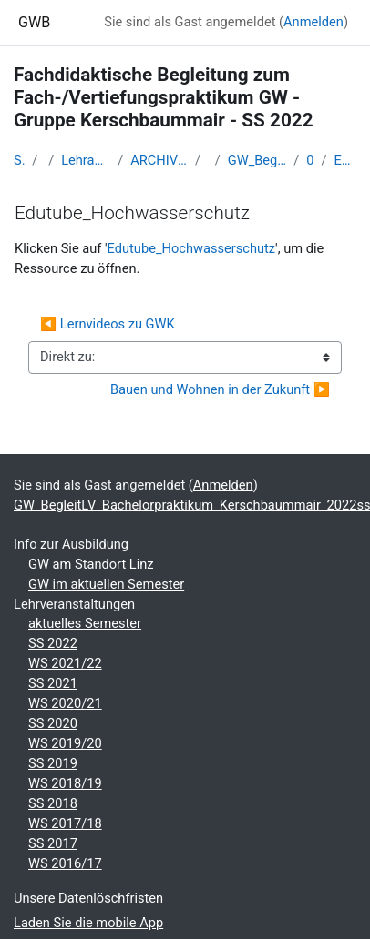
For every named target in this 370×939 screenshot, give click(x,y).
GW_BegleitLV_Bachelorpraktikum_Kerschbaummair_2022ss (257, 160)
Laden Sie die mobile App (88, 922)
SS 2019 (52, 763)
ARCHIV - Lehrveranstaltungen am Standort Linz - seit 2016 (159, 160)
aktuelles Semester (84, 623)
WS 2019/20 (65, 743)
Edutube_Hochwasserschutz (345, 160)
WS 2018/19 (65, 783)
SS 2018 (52, 803)
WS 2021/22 (65, 663)
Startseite (19, 160)
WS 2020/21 (65, 703)
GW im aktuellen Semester (106, 584)
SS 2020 (52, 723)
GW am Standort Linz (91, 564)
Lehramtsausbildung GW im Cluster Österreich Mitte (85, 160)
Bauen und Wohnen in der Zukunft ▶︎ (220, 389)
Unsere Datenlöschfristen (88, 898)
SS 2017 (52, 843)
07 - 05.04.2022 (309, 160)
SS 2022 (52, 643)
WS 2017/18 (65, 823)
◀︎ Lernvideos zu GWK (107, 324)
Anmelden (313, 22)
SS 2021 (52, 683)
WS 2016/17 (65, 863)
